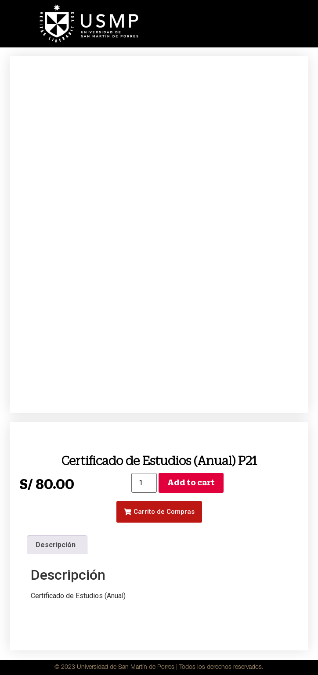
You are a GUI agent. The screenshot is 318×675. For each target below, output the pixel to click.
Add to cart (191, 482)
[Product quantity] (144, 483)
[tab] (57, 545)
